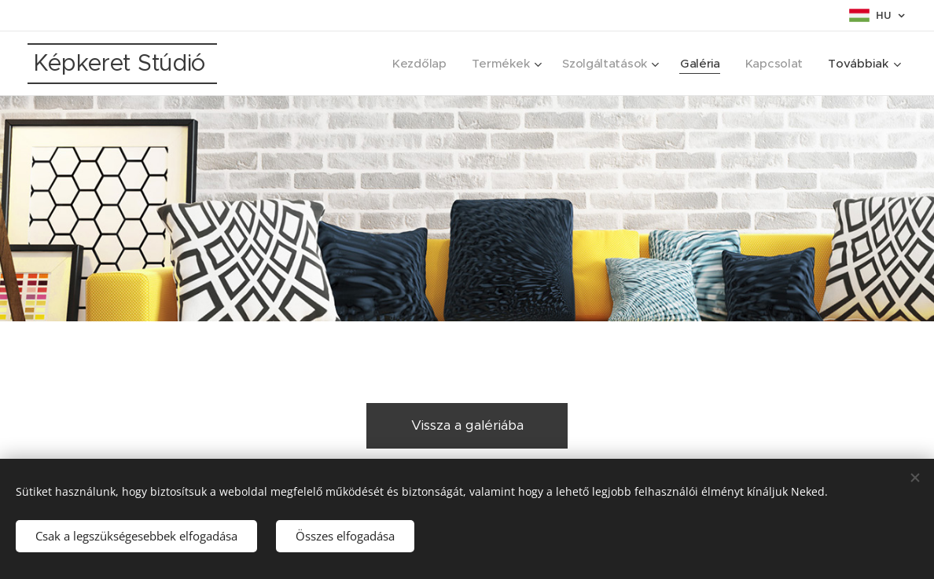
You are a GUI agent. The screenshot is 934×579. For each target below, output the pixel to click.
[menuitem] (413, 63)
